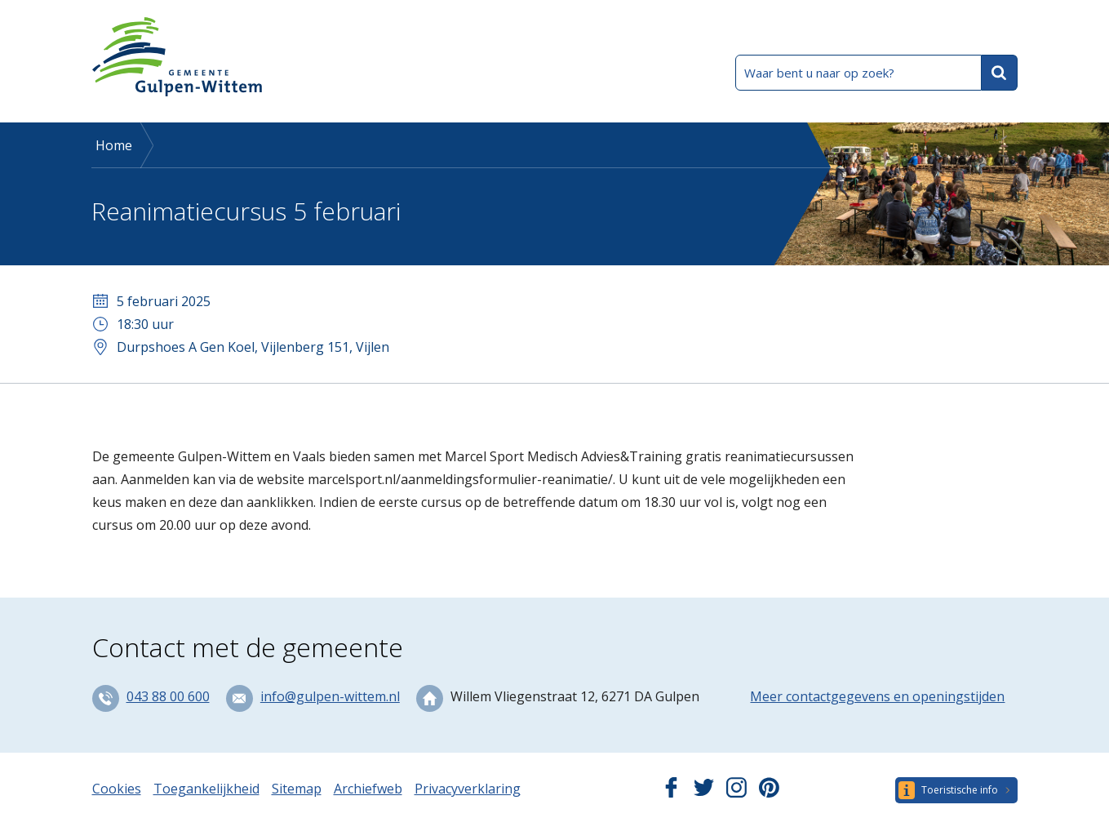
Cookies (116, 789)
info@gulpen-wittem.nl (330, 696)
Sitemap (297, 789)
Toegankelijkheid (206, 789)
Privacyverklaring (468, 789)
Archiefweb (368, 789)
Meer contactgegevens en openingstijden (877, 696)
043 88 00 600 (168, 696)
